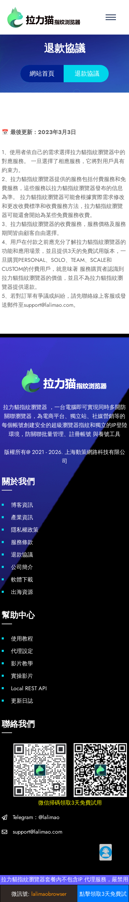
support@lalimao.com (37, 832)
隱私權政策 (25, 530)
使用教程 (22, 639)
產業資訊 (22, 517)
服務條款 (22, 542)
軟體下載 (22, 579)
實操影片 (22, 676)
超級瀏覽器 (65, 425)
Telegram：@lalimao (36, 817)
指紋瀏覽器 (33, 407)
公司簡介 (22, 567)
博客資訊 (22, 505)
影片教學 (22, 663)
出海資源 (22, 592)
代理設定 (22, 651)
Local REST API (29, 688)
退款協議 (22, 555)
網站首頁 (42, 73)
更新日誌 (22, 701)
